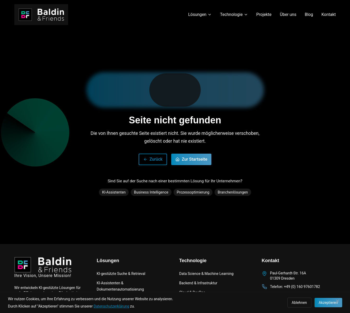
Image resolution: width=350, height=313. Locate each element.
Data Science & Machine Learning (206, 274)
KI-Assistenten (114, 192)
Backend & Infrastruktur (198, 283)
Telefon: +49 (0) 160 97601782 (295, 287)
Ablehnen (299, 302)
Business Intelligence (151, 192)
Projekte (264, 14)
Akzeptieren (328, 302)
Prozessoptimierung (193, 192)
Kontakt (328, 14)
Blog (309, 14)
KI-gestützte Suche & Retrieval (121, 274)
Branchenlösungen (233, 192)
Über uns (288, 14)
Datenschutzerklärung (111, 306)
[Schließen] (337, 301)
